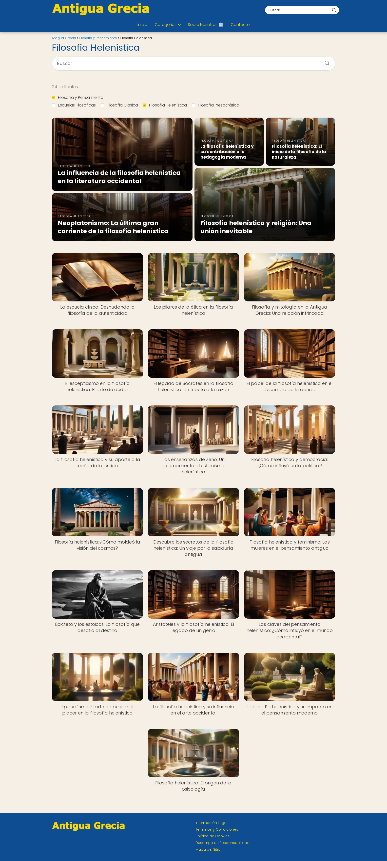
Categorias (165, 24)
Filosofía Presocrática (215, 105)
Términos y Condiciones (216, 829)
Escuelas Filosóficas (74, 105)
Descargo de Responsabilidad (222, 842)
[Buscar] (334, 10)
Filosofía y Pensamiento (77, 97)
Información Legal (211, 822)
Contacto (240, 24)
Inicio (142, 24)
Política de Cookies (212, 836)
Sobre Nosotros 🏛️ (205, 24)
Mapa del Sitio (207, 849)
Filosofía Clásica (119, 105)
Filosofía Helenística (165, 105)
